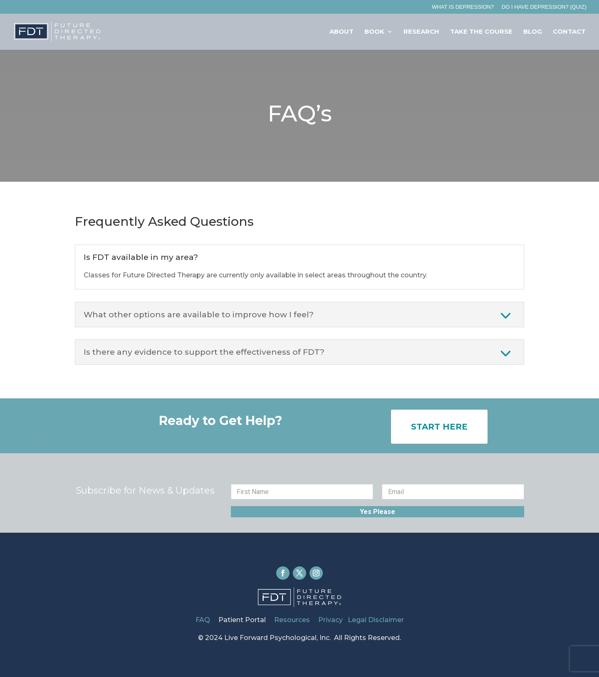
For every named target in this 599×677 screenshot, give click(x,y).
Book (374, 32)
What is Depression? (463, 7)
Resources (293, 620)
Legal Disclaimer (376, 620)
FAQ (203, 620)
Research (421, 32)
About (341, 32)
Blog (532, 32)
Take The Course (481, 32)
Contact (569, 32)
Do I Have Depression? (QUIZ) (544, 7)
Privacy (330, 620)
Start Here (439, 427)
